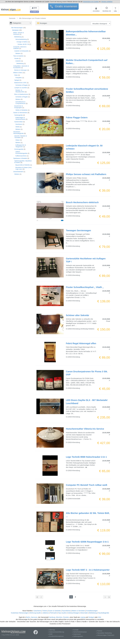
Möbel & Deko (17, 72)
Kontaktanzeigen (92, 611)
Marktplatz (15, 30)
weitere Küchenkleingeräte (21, 152)
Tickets (44, 611)
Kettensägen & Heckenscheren (20, 118)
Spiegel (16, 80)
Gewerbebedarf (18, 171)
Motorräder (84, 613)
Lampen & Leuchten (20, 87)
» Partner (99, 631)
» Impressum (76, 634)
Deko (16, 75)
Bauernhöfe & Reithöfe (23, 165)
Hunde (16, 58)
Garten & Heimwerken (20, 112)
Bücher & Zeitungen (20, 70)
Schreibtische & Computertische (20, 102)
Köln (99, 617)
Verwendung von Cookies (91, 1)
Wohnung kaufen (35, 613)
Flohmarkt (53, 613)
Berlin (28, 617)
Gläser (18, 140)
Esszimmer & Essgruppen (18, 106)
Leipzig (82, 617)
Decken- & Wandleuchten (20, 91)
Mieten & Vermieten (78, 611)
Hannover (34, 617)
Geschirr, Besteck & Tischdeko (20, 136)
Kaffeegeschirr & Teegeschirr (21, 145)
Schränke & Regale (22, 85)
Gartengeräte (18, 115)
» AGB (50, 634)
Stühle (18, 127)
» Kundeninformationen (56, 636)
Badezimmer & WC (20, 82)
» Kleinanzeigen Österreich (105, 635)
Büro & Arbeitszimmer (21, 94)
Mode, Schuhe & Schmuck (18, 33)
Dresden (66, 617)
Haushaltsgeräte (103, 613)
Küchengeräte (18, 149)
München (59, 617)
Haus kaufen (62, 613)
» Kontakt (75, 630)
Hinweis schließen (107, 1)
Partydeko (19, 77)
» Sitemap (51, 630)
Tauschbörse (66, 611)
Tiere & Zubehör (18, 56)
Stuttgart (91, 617)
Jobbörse (45, 613)
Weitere (18, 53)
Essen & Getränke (54, 611)
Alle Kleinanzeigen (17, 27)
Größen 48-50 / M (23, 44)
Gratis (63, 6)
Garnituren (19, 124)
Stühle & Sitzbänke (21, 110)
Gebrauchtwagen (73, 613)
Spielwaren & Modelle (20, 158)
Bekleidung (17, 37)
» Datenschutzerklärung (56, 632)
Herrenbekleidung (21, 39)
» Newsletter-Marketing (104, 633)
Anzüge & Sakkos (22, 42)
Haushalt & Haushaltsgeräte (18, 132)
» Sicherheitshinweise (79, 632)
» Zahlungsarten (77, 636)
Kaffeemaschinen (21, 156)
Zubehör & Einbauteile (21, 51)
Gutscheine (37, 611)
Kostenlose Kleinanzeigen (19, 613)
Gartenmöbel (18, 122)
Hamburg (52, 617)
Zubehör (18, 61)
